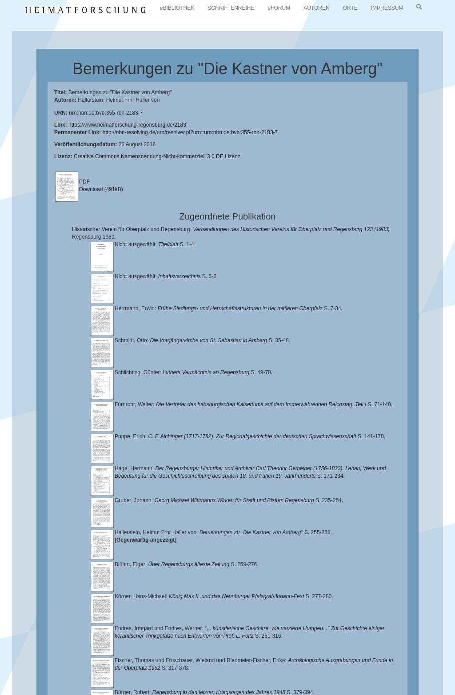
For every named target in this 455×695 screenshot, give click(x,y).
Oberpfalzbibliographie (73, 675)
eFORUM (279, 8)
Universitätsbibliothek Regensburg (255, 654)
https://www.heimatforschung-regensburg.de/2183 (127, 125)
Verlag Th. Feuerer (189, 668)
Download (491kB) (101, 189)
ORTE (350, 8)
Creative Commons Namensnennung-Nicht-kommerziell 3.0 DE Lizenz (157, 156)
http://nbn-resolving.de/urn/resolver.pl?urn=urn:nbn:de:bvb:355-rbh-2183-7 (190, 132)
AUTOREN (316, 8)
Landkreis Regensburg (318, 661)
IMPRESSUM (387, 8)
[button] (2, 692)
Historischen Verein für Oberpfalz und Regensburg (217, 661)
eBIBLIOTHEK (177, 8)
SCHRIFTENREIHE (231, 8)
